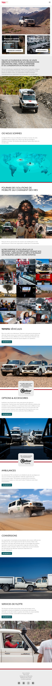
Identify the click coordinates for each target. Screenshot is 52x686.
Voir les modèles (41, 50)
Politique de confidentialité (26, 676)
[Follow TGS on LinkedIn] (19, 683)
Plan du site (26, 674)
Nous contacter (26, 673)
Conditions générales (26, 679)
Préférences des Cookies (26, 677)
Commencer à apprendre (15, 50)
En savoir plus (7, 341)
